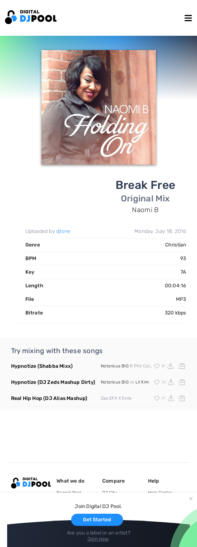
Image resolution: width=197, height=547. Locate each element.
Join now (97, 539)
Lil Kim (142, 382)
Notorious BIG (115, 365)
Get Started (97, 520)
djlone (63, 231)
